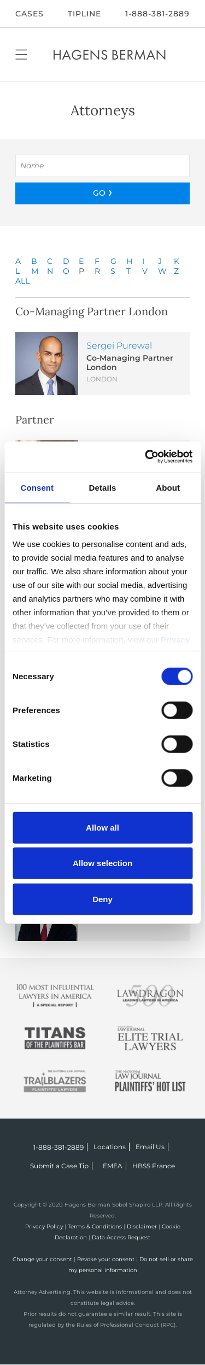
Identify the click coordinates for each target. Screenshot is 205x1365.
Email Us (150, 1147)
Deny (102, 898)
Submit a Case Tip (59, 1166)
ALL (22, 281)
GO (99, 193)
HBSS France (153, 1166)
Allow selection (102, 863)
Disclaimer (142, 1226)
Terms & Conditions (95, 1226)
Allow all (102, 827)
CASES (29, 14)
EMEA (112, 1166)
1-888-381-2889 (157, 14)
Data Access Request (121, 1237)
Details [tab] (102, 487)
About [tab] (168, 487)
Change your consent (42, 1259)
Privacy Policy (44, 1226)
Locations (109, 1147)
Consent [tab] (37, 487)
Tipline (84, 14)
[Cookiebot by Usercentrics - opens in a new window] (145, 457)
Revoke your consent (105, 1259)
